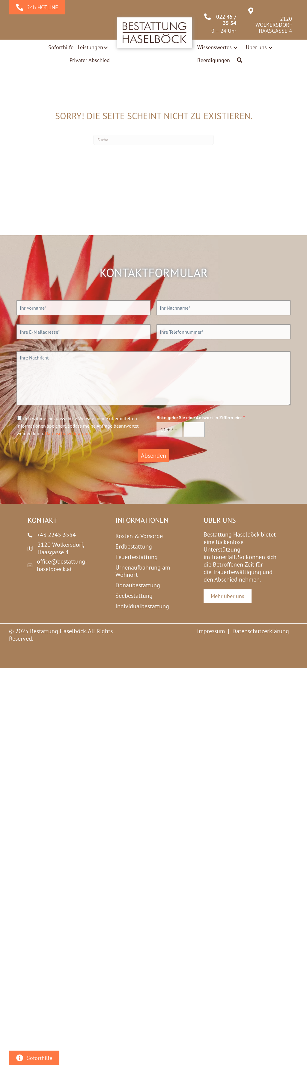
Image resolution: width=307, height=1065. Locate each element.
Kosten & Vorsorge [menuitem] (139, 536)
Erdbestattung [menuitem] (133, 546)
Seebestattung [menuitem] (134, 596)
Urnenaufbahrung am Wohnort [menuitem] (142, 571)
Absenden (153, 455)
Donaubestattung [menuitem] (137, 585)
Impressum (211, 631)
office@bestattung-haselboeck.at (62, 565)
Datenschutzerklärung (67, 433)
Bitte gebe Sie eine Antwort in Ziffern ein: (200, 417)
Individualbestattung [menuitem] (142, 606)
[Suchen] (153, 140)
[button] (106, 48)
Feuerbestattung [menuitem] (136, 557)
